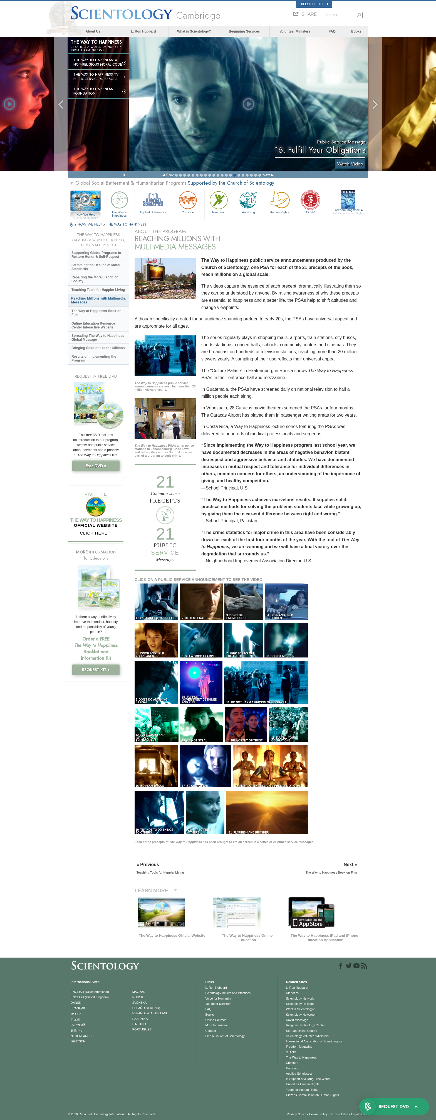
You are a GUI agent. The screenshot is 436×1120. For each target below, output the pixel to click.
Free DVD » (96, 466)
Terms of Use (339, 1114)
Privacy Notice (296, 1114)
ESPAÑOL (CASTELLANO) (151, 1013)
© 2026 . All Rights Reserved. (111, 1114)
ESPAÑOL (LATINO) (146, 1008)
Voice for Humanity (218, 998)
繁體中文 (77, 1030)
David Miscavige (297, 1020)
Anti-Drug (248, 202)
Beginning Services (244, 31)
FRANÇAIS (78, 1008)
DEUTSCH (78, 1041)
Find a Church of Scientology (224, 1036)
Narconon (218, 202)
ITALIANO (139, 1024)
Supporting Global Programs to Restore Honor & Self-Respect (96, 255)
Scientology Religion (300, 1003)
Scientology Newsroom (301, 1014)
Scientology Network (300, 998)
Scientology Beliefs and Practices (228, 993)
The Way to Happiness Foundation (93, 91)
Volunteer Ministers (294, 31)
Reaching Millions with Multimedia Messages (98, 300)
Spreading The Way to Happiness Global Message (97, 338)
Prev (170, 175)
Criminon (188, 202)
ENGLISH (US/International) (90, 991)
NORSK (137, 997)
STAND (291, 1052)
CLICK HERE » (96, 533)
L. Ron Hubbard (143, 31)
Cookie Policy (318, 1114)
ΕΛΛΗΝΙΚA (140, 1018)
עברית (76, 1014)
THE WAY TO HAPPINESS (126, 224)
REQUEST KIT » (96, 670)
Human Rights (279, 202)
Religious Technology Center (305, 1025)
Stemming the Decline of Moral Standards (95, 267)
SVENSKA (139, 1002)
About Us (93, 31)
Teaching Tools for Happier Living (98, 290)
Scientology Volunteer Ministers (307, 1036)
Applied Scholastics (152, 202)
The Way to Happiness (119, 203)
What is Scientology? (194, 31)
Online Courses (215, 1020)
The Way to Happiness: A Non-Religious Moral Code (97, 62)
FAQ (332, 31)
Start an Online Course (301, 1030)
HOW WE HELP (90, 224)
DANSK (76, 1002)
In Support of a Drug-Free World (308, 1079)
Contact (210, 1030)
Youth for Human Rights (302, 1089)
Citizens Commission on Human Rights (312, 1095)
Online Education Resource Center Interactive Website (93, 325)
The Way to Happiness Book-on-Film (97, 313)
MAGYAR (138, 991)
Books (356, 31)
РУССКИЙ (78, 1025)
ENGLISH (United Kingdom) (90, 997)
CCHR (310, 202)
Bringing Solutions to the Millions (98, 348)
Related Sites (314, 4)
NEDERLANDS (81, 1036)
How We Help (85, 215)
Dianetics (292, 993)
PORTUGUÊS (142, 1029)
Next (266, 175)
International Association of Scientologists (314, 1041)
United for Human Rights (302, 1084)
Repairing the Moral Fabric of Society (94, 279)
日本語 (75, 1020)
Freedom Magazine (348, 211)
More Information (216, 1025)
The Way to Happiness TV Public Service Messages (95, 76)
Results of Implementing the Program (93, 358)
